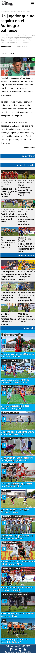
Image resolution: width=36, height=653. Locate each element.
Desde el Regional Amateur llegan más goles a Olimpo (8, 319)
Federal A (4, 11)
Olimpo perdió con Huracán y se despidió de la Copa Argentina (9, 275)
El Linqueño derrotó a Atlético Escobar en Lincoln (15, 510)
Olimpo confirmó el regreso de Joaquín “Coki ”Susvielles (9, 296)
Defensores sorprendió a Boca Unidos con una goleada (15, 407)
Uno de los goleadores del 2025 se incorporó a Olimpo (26, 318)
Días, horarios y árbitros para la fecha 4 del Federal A (8, 244)
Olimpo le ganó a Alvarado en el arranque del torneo (26, 275)
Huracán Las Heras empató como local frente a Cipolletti (16, 484)
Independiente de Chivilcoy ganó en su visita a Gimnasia (9, 193)
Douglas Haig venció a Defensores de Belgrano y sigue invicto (17, 459)
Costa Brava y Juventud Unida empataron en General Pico (15, 381)
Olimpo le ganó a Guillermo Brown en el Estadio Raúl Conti (17, 433)
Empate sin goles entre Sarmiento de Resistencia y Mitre (26, 247)
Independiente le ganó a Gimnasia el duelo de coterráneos (17, 536)
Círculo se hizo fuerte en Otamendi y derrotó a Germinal (17, 355)
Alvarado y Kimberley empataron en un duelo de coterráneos (26, 219)
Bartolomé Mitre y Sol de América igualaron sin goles (9, 218)
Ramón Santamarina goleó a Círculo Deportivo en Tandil (25, 190)
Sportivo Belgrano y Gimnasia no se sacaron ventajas (17, 614)
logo (7, 3)
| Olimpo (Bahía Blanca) (19, 11)
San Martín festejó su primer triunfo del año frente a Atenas (18, 562)
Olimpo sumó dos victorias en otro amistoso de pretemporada (26, 296)
